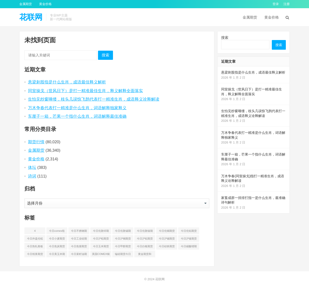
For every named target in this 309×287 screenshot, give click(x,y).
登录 (276, 4)
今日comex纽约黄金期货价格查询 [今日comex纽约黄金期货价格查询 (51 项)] (57, 231)
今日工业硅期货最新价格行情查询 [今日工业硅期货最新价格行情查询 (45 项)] (79, 239)
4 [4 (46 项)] (34, 230)
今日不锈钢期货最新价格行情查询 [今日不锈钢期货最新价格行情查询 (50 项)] (79, 231)
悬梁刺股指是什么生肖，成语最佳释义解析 (67, 82)
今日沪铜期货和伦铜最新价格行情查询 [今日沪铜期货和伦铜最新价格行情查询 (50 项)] (123, 239)
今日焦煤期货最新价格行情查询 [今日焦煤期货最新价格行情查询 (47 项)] (79, 247)
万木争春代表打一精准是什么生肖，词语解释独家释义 (77, 108)
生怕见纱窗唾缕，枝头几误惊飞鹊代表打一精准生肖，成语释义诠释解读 (93, 99)
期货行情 (36, 142)
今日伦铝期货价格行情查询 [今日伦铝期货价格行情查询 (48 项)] (189, 231)
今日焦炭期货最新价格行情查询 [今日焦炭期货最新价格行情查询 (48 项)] (57, 247)
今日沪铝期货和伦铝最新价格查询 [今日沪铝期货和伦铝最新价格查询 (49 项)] (145, 239)
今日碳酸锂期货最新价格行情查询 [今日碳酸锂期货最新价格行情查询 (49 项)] (189, 247)
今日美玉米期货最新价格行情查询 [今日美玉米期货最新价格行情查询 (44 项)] (57, 255)
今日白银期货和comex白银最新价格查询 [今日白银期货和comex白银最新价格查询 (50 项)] (145, 247)
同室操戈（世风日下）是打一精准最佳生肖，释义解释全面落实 (85, 91)
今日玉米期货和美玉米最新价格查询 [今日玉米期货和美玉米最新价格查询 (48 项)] (101, 247)
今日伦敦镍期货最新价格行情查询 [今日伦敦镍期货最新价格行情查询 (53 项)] (145, 231)
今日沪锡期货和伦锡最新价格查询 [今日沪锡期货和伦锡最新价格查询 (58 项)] (167, 239)
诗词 (32, 176)
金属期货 (25, 4)
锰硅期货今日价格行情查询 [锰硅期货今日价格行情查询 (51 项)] (123, 255)
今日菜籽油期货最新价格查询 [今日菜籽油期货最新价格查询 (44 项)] (79, 255)
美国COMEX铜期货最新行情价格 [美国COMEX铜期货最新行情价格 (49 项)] (101, 255)
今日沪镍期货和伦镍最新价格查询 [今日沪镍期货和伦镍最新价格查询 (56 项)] (189, 239)
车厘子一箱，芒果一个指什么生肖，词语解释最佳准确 (77, 116)
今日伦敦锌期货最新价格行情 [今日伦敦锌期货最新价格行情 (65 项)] (101, 231)
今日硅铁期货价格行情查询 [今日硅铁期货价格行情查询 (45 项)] (167, 247)
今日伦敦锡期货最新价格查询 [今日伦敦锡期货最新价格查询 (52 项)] (123, 231)
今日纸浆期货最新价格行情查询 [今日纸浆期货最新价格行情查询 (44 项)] (35, 255)
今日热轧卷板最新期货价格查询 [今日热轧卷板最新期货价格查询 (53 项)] (35, 247)
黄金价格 (45, 4)
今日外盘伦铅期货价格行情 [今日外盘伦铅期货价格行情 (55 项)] (35, 239)
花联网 (30, 17)
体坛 (32, 167)
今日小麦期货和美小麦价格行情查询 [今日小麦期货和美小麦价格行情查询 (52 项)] (57, 239)
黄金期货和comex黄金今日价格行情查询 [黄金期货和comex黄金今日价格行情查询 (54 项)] (145, 255)
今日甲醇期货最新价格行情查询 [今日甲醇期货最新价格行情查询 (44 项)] (123, 247)
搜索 (105, 55)
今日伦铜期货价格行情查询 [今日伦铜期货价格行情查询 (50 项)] (167, 231)
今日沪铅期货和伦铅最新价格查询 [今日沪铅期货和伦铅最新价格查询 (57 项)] (101, 239)
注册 (286, 4)
